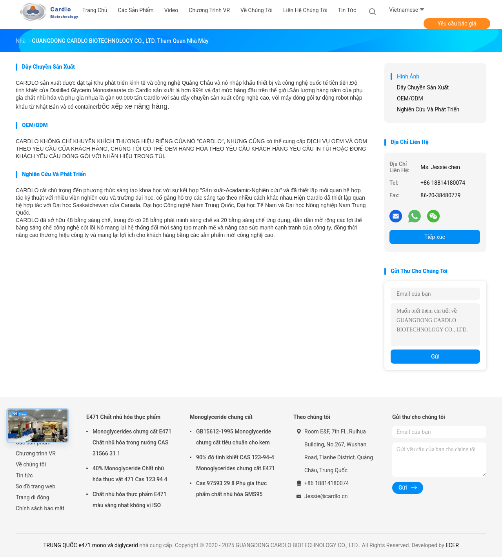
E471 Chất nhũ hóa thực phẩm (123, 417)
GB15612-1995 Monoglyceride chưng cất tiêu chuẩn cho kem (233, 437)
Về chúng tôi (31, 464)
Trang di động (32, 497)
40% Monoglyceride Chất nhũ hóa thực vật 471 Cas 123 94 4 (130, 473)
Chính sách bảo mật (40, 508)
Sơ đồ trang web (35, 486)
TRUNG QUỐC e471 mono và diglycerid (90, 545)
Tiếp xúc (434, 237)
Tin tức (24, 475)
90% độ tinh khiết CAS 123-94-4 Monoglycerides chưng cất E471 (235, 462)
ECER (452, 545)
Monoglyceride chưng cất (221, 417)
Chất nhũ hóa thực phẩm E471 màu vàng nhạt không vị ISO (130, 499)
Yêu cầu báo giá (457, 23)
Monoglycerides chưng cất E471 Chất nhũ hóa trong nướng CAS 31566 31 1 (132, 442)
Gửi (435, 356)
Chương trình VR (36, 453)
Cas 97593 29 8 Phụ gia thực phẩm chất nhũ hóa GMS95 (231, 488)
